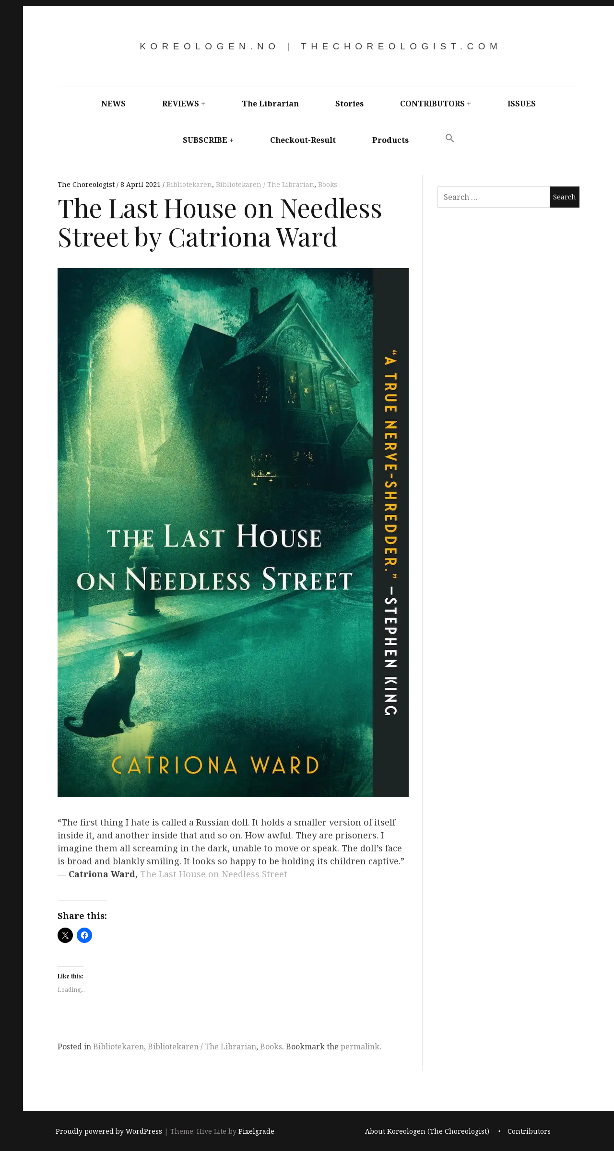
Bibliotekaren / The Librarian (265, 184)
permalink (360, 1046)
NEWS (113, 103)
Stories (349, 103)
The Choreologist (87, 184)
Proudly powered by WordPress (109, 1131)
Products (390, 140)
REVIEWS (180, 103)
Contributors (529, 1131)
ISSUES (522, 103)
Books (327, 184)
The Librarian (270, 103)
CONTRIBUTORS (432, 103)
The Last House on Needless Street (213, 874)
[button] (450, 138)
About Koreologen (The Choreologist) (427, 1131)
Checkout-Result (303, 140)
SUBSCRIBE (205, 140)
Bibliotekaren (189, 184)
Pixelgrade (256, 1131)
